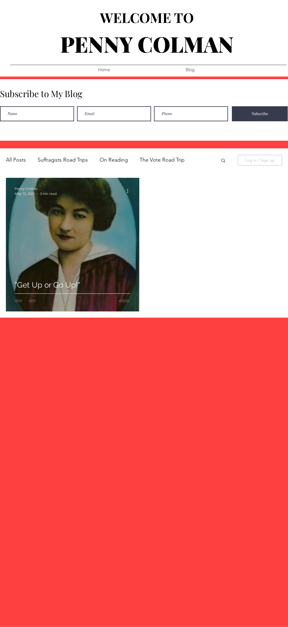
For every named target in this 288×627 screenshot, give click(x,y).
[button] (223, 161)
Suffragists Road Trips (63, 160)
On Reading (114, 160)
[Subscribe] (260, 113)
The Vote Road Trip (162, 160)
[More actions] (129, 190)
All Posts (16, 160)
